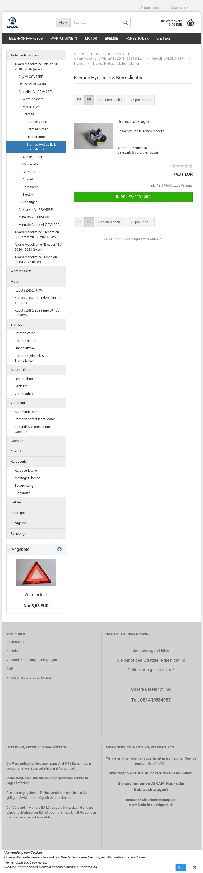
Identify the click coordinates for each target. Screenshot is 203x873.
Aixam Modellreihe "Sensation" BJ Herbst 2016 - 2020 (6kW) (37, 237)
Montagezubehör (27, 481)
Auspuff (28, 182)
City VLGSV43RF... (32, 79)
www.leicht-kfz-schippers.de (151, 807)
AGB (9, 671)
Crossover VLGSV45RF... (37, 212)
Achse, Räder (137, 38)
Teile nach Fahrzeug (25, 38)
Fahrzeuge (18, 536)
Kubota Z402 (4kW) (29, 293)
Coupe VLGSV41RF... (34, 87)
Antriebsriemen (26, 414)
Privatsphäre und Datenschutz (28, 680)
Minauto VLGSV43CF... (35, 220)
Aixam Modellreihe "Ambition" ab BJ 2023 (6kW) (36, 262)
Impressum (15, 644)
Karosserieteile (26, 473)
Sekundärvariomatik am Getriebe (32, 431)
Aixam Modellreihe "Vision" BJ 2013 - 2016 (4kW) (37, 69)
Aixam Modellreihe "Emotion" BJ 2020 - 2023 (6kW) (38, 249)
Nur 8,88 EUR (36, 608)
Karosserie (30, 190)
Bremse (111, 38)
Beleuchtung (24, 488)
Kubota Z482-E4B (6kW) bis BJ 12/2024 (38, 303)
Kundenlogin (151, 8)
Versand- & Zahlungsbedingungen (31, 662)
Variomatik (30, 167)
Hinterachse (24, 381)
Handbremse (36, 139)
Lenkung (21, 389)
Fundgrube (18, 526)
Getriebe (28, 174)
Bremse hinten (37, 132)
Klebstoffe (22, 496)
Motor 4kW (30, 109)
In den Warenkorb (133, 200)
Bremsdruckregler (133, 124)
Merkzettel (179, 8)
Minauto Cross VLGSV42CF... (40, 227)
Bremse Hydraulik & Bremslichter (41, 149)
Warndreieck (36, 597)
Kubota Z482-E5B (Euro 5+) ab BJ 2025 (37, 315)
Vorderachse (24, 396)
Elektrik (28, 197)
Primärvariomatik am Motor (35, 422)
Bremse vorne (36, 124)
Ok (180, 867)
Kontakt (12, 653)
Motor (91, 38)
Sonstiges (30, 205)
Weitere (163, 38)
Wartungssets (64, 38)
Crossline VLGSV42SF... (36, 94)
